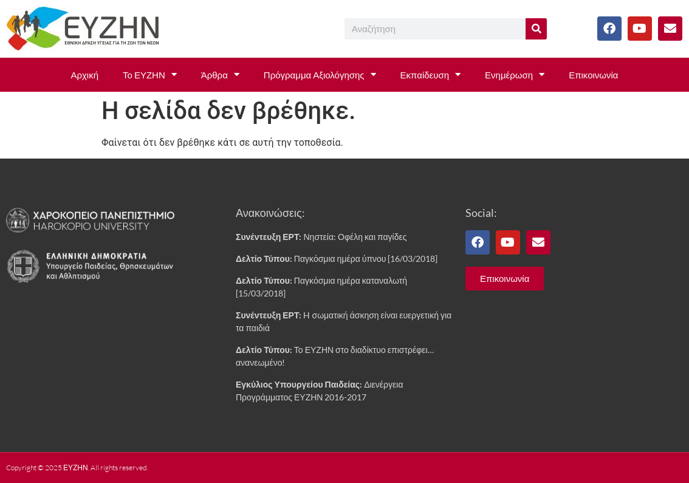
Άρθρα (220, 74)
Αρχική (84, 74)
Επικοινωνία (593, 74)
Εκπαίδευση (430, 74)
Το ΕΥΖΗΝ (150, 74)
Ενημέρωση (514, 74)
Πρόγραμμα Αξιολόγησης (320, 74)
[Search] (536, 28)
